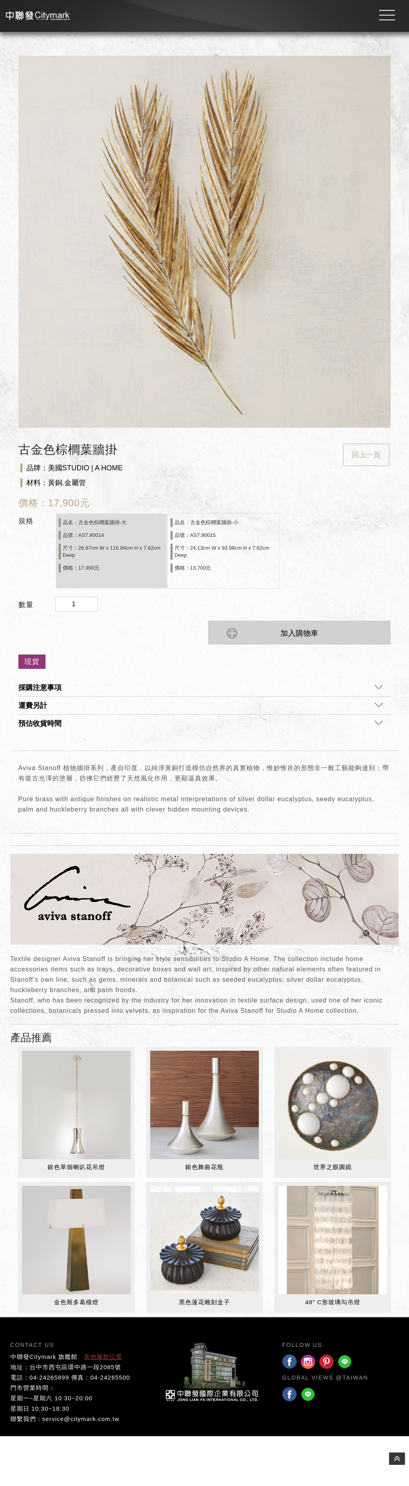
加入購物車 (299, 683)
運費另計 (200, 758)
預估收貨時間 (200, 776)
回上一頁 (366, 505)
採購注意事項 (200, 740)
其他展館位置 (103, 1406)
